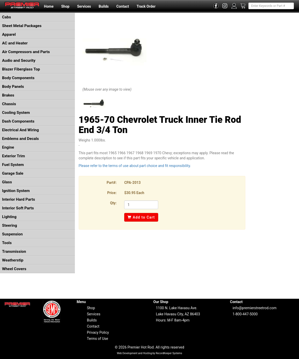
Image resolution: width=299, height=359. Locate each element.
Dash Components (18, 121)
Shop (65, 6)
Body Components (18, 78)
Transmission (14, 251)
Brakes (8, 95)
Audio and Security (19, 60)
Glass (7, 182)
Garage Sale (12, 173)
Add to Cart (141, 217)
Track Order (145, 6)
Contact (122, 6)
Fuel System (13, 164)
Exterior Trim (13, 156)
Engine (8, 147)
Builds (104, 6)
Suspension (12, 234)
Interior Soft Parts (18, 208)
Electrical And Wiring (20, 130)
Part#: (112, 183)
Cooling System (16, 112)
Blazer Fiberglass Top (21, 69)
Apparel (9, 34)
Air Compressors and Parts (26, 52)
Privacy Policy (98, 332)
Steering (9, 225)
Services (84, 6)
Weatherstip (12, 260)
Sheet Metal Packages (21, 25)
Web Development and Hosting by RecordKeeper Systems (149, 353)
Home (48, 6)
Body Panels (13, 86)
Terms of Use (97, 339)
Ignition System (16, 190)
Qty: (113, 203)
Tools (7, 243)
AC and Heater (15, 43)
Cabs (6, 17)
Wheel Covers (14, 269)
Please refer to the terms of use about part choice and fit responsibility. (135, 166)
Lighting (9, 216)
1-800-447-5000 (245, 314)
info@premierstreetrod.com (255, 308)
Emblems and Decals (20, 138)
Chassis (9, 104)
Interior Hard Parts (18, 199)
